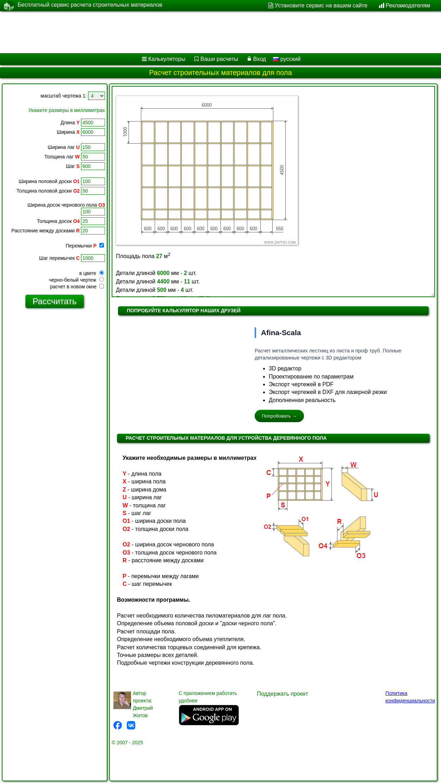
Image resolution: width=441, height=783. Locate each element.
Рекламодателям (408, 5)
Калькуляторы (166, 59)
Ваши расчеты (219, 59)
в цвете (91, 273)
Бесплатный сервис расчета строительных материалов (90, 5)
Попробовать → (279, 416)
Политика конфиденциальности (410, 696)
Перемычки (85, 246)
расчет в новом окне (77, 286)
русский (286, 59)
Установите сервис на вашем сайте (321, 5)
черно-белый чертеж (76, 280)
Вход (259, 59)
